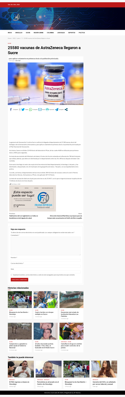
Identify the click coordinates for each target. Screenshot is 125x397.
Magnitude (67, 393)
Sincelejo (18, 32)
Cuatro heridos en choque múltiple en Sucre (46, 299)
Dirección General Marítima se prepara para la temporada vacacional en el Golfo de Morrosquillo (64, 215)
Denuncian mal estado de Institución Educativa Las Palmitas (71, 299)
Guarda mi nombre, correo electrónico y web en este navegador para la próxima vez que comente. (44, 275)
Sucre (28, 32)
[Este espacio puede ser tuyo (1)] (32, 198)
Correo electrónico (17, 263)
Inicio (10, 32)
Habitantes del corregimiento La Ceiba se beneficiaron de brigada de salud (27, 215)
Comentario (15, 235)
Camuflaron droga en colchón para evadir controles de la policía (71, 331)
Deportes (71, 32)
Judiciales (61, 32)
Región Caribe (38, 32)
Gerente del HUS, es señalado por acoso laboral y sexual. (104, 369)
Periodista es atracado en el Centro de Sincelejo (49, 369)
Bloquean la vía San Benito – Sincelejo (20, 299)
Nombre (14, 257)
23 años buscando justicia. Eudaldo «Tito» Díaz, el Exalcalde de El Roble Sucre (46, 331)
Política (82, 32)
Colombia (50, 32)
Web (12, 269)
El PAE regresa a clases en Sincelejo (21, 369)
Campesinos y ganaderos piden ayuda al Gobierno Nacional (20, 331)
